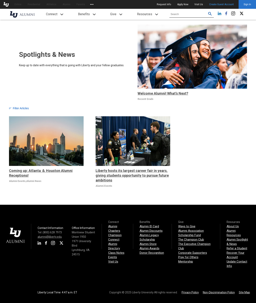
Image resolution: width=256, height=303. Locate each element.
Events (112, 257)
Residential (34, 4)
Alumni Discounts (151, 231)
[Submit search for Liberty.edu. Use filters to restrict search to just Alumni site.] (210, 14)
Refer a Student (237, 248)
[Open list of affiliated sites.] (91, 4)
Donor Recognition (152, 253)
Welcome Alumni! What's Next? (163, 93)
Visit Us (198, 4)
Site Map (244, 292)
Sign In (247, 4)
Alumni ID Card (149, 226)
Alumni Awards (149, 248)
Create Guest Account (221, 4)
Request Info (164, 4)
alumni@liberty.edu (50, 236)
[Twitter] (241, 14)
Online (17, 4)
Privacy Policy (190, 292)
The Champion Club (191, 239)
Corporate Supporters (192, 253)
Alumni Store (148, 244)
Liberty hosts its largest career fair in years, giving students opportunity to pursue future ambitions (132, 175)
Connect (51, 14)
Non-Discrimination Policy (219, 292)
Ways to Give (186, 226)
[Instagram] (233, 14)
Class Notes (116, 253)
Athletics (51, 4)
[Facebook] (226, 14)
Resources (144, 14)
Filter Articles (19, 108)
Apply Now (182, 4)
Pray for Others (188, 257)
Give (113, 14)
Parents (80, 4)
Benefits (84, 14)
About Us (233, 226)
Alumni (66, 4)
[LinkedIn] (219, 14)
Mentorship (185, 261)
